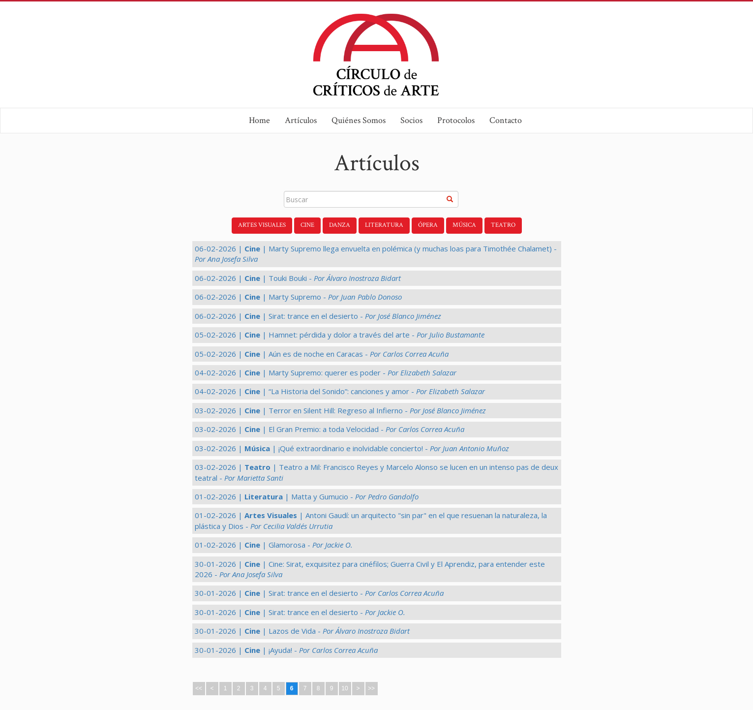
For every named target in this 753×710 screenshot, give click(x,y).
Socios (411, 120)
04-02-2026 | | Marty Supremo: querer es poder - (325, 372)
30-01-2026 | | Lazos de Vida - (302, 631)
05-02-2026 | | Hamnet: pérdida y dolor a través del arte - (339, 335)
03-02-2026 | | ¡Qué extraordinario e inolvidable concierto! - (352, 448)
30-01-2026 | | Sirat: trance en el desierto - (319, 593)
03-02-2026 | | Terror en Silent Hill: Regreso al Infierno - (340, 410)
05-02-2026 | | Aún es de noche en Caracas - (322, 354)
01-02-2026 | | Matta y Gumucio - (307, 496)
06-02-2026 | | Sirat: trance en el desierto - (318, 316)
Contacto (505, 120)
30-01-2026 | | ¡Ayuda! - (286, 650)
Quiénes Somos (358, 120)
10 (344, 688)
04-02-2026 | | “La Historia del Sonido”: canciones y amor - (340, 391)
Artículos (301, 120)
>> (371, 688)
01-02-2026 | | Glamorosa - (274, 545)
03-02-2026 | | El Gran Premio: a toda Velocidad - (329, 429)
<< (198, 688)
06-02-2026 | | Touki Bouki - (298, 278)
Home (259, 120)
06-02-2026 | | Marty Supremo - (298, 297)
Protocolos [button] (456, 120)
